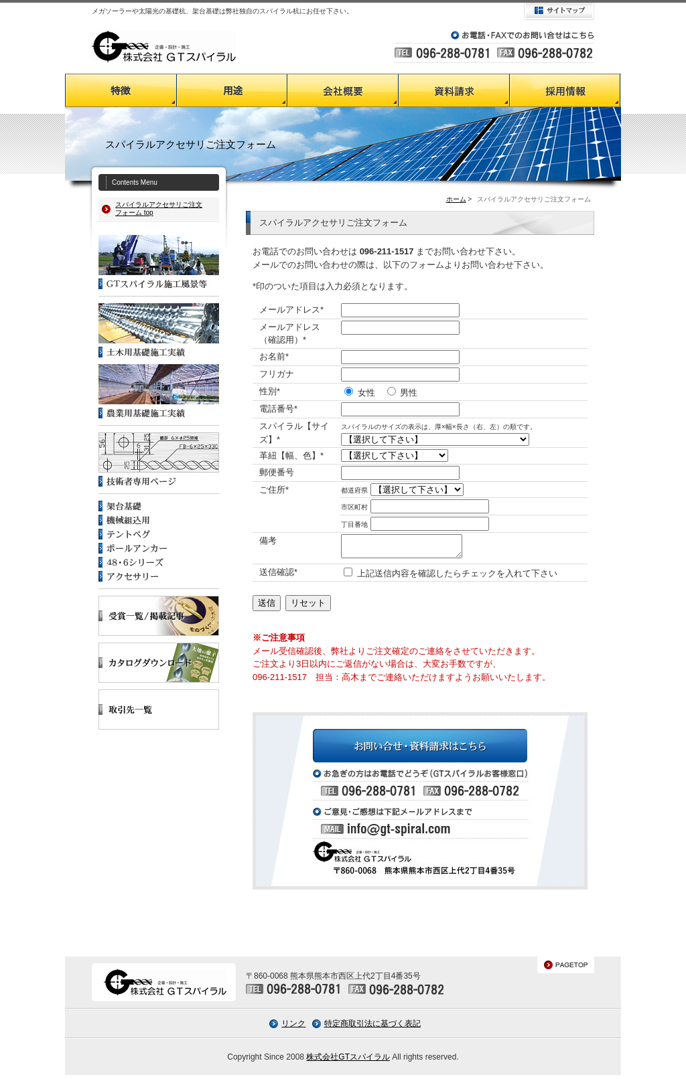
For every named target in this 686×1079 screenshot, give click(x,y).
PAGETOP (565, 969)
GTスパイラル (164, 46)
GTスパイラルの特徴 (120, 90)
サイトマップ (559, 11)
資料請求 (454, 90)
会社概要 (343, 90)
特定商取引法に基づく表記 (372, 1027)
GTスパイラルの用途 (231, 90)
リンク (293, 1027)
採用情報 (565, 90)
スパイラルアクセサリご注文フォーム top (158, 208)
